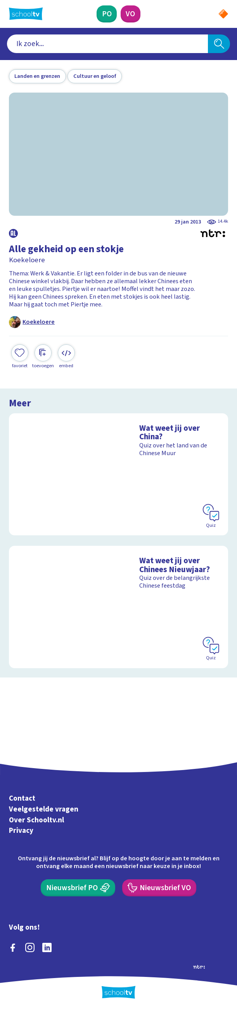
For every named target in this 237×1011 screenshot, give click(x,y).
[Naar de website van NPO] (223, 14)
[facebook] (12, 947)
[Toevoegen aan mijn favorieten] (19, 356)
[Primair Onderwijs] (107, 13)
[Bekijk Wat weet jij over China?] (118, 474)
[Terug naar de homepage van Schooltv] (26, 13)
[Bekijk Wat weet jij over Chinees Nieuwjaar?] (118, 607)
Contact (22, 798)
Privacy (21, 831)
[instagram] (29, 947)
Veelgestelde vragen (43, 809)
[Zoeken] (219, 43)
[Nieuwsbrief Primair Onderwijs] (78, 887)
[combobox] (107, 43)
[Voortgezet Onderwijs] (130, 13)
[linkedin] (46, 947)
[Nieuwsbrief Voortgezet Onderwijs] (159, 887)
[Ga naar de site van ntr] (199, 966)
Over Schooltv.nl (36, 820)
